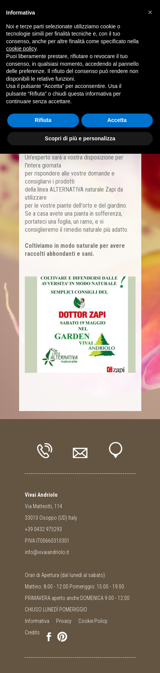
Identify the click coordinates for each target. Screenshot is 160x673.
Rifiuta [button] (43, 120)
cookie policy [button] (21, 49)
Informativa (37, 621)
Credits (32, 632)
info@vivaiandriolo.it (47, 552)
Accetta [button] (117, 120)
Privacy (63, 621)
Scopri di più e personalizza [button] (80, 138)
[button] (150, 12)
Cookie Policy (92, 621)
